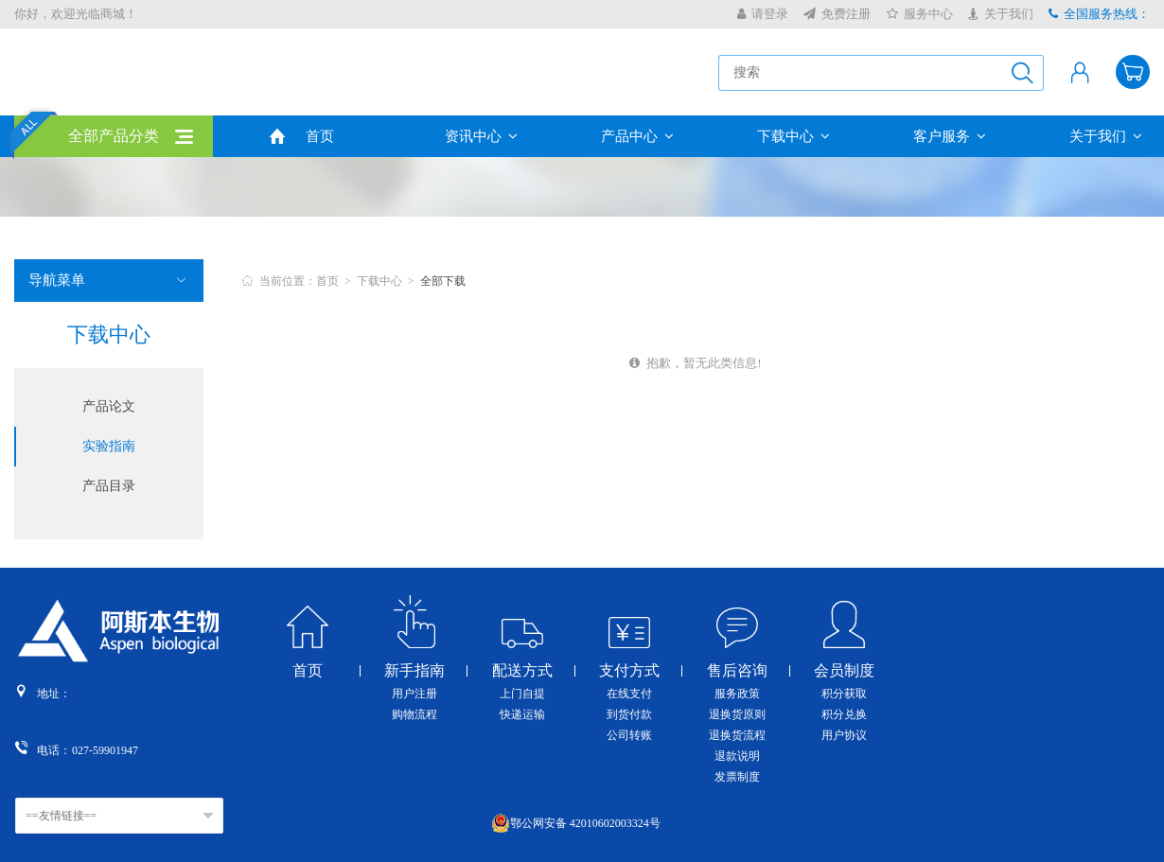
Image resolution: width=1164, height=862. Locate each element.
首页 (320, 136)
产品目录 (108, 486)
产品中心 (637, 136)
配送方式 (522, 671)
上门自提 (522, 693)
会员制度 (844, 671)
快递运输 (522, 714)
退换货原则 (737, 714)
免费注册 (837, 14)
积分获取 (844, 693)
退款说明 (737, 756)
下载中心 (793, 136)
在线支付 (629, 693)
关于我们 (1000, 14)
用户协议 (844, 735)
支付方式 (629, 671)
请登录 (762, 14)
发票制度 (737, 776)
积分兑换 (844, 714)
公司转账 (629, 735)
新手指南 (414, 671)
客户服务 (949, 136)
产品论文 (108, 406)
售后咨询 (737, 671)
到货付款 (629, 714)
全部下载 (443, 281)
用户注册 (414, 693)
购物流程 (414, 714)
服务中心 (920, 14)
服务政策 (737, 693)
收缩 (1151, 311)
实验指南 (108, 446)
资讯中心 (481, 136)
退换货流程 (737, 735)
